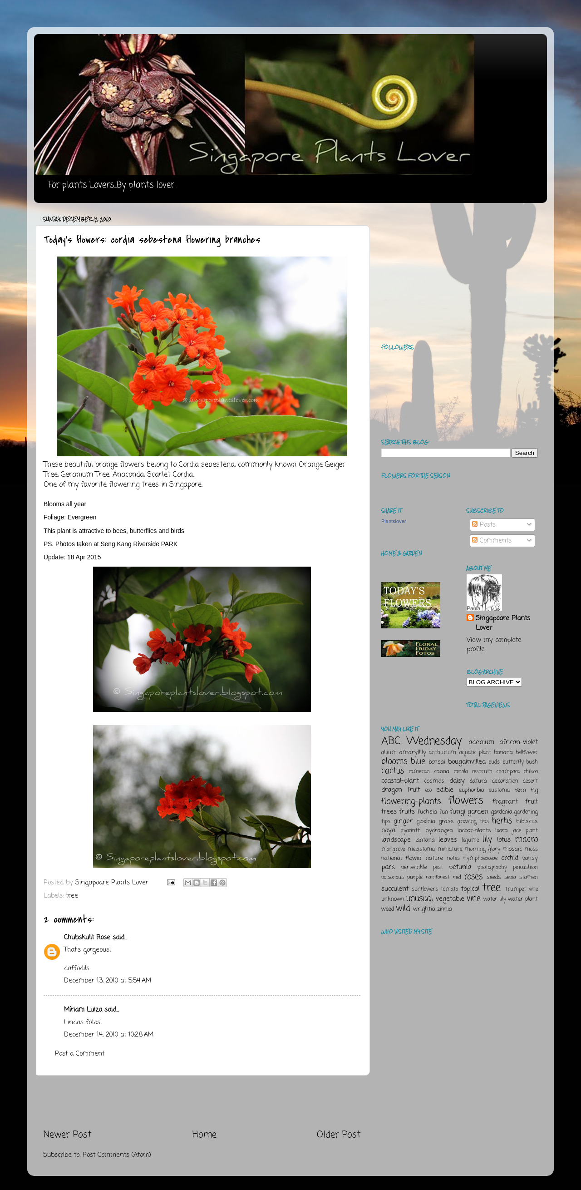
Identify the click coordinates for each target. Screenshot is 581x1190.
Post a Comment (79, 1054)
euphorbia (471, 790)
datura (478, 781)
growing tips (473, 822)
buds (494, 762)
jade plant (525, 831)
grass (446, 821)
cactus (392, 771)
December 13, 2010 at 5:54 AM (107, 981)
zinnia (444, 909)
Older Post (339, 1135)
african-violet (518, 742)
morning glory (482, 849)
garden (478, 812)
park (388, 867)
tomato (449, 889)
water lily (494, 899)
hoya (388, 830)
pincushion (525, 868)
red (457, 877)
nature (434, 858)
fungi (457, 812)
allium (389, 753)
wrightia (424, 909)
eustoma (499, 790)
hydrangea (439, 830)
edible (444, 790)
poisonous (392, 878)
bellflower (527, 753)
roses (473, 877)
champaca (508, 772)
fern (520, 790)
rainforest (438, 878)
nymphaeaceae (480, 858)
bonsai (436, 762)
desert (530, 781)
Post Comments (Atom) (117, 1155)
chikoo (531, 772)
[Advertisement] (202, 1102)
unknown (392, 899)
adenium (481, 742)
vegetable (450, 899)
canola (461, 772)
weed (387, 909)
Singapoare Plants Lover (503, 623)
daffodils (76, 968)
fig (534, 790)
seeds (494, 877)
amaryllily (412, 752)
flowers (465, 801)
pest (438, 868)
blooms (394, 761)
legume (470, 840)
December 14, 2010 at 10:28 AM (108, 1035)
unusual (419, 898)
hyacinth (410, 831)
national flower (401, 858)
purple (415, 877)
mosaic (512, 849)
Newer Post (67, 1135)
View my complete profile (494, 644)
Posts (484, 525)
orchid (509, 858)
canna (441, 771)
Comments (492, 541)
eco (428, 790)
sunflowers (425, 889)
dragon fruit (400, 790)
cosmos (434, 781)
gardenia (501, 812)
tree (72, 896)
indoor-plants (474, 830)
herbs (502, 821)
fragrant (505, 802)
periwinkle (414, 867)
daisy (457, 781)
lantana (425, 840)
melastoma (421, 849)
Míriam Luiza (83, 1010)
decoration (505, 781)
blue (418, 761)
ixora (501, 830)
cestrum (482, 772)
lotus (504, 840)
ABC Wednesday (421, 741)
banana (503, 752)
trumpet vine (521, 889)
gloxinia (425, 821)
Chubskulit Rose (87, 938)
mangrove (393, 849)
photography (492, 868)
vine (474, 898)
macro (526, 839)
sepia (510, 878)
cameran (419, 772)
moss (531, 849)
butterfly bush (520, 762)
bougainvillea (467, 762)
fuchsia (427, 812)
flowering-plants (411, 801)
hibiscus (527, 821)
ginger (403, 821)
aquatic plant (475, 753)
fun (443, 812)
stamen (528, 878)
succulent (395, 889)
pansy (530, 858)
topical (470, 889)
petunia (460, 867)
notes (453, 858)
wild (403, 908)
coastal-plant (400, 781)
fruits (407, 812)
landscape (396, 840)
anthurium (442, 753)
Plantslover (393, 521)
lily (487, 839)
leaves (447, 840)
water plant (523, 899)
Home (204, 1135)
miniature (450, 849)
